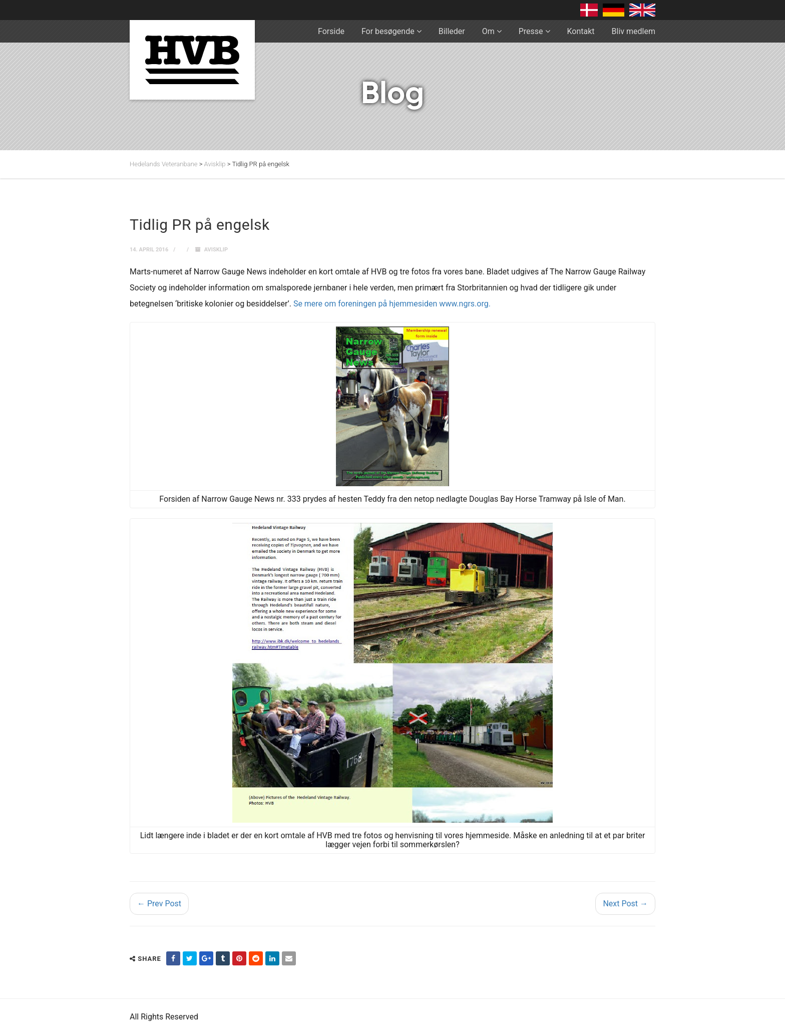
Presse (531, 31)
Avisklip (216, 249)
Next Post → (625, 903)
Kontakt (581, 31)
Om (488, 31)
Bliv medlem (633, 31)
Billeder (452, 31)
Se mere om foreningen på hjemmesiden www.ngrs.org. (392, 303)
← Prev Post (159, 903)
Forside (331, 31)
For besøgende (388, 31)
